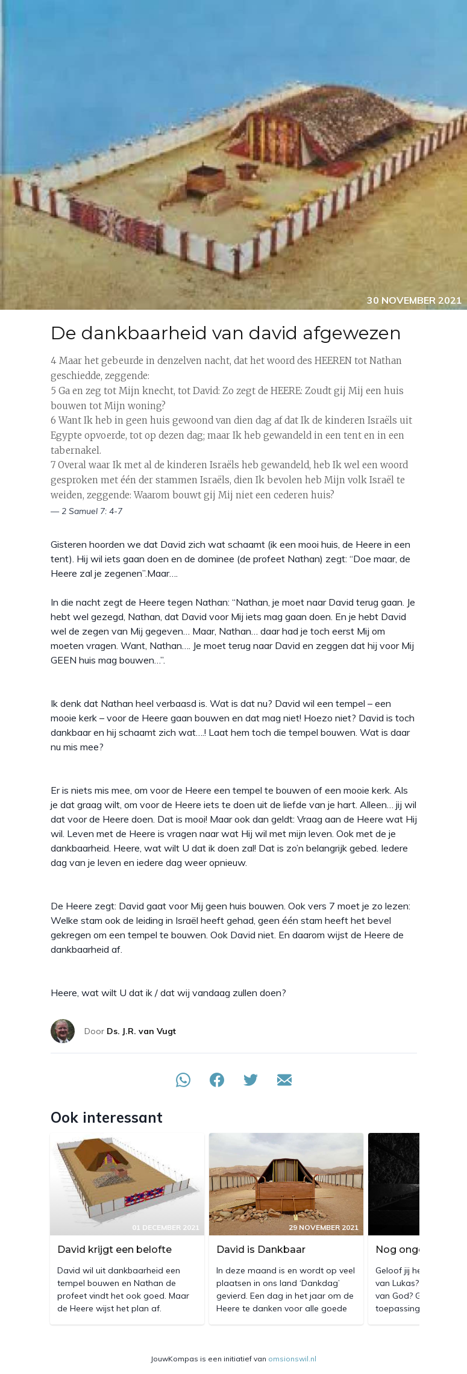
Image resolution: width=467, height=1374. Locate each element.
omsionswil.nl (292, 1358)
